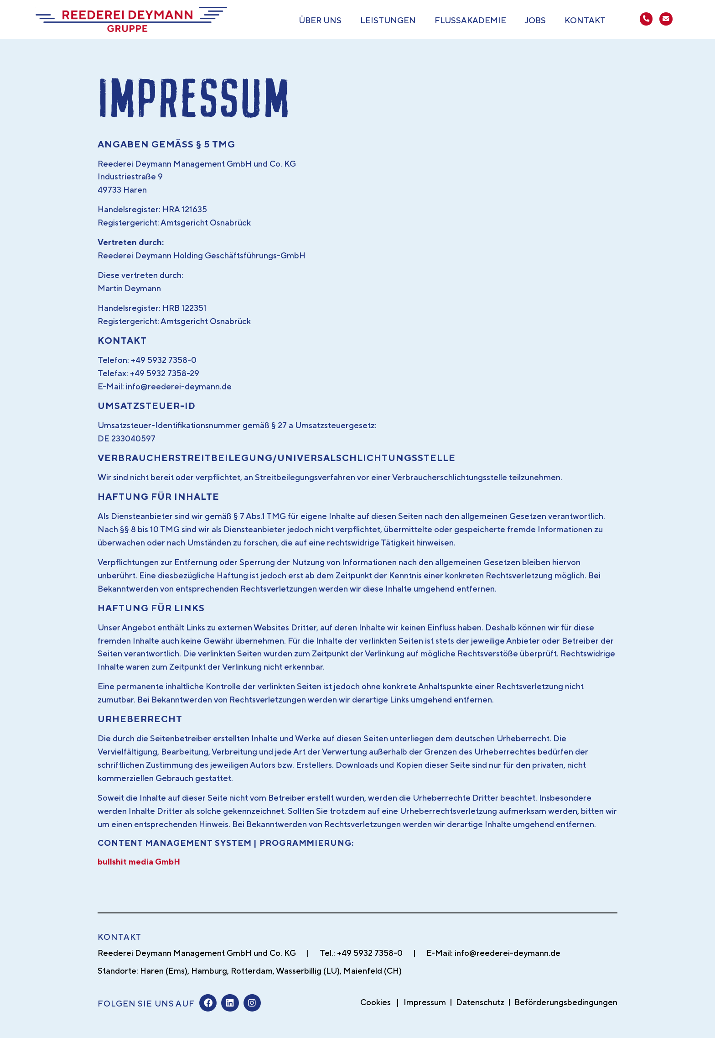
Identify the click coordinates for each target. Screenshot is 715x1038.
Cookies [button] (375, 1002)
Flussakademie (470, 20)
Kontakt (585, 20)
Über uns (320, 20)
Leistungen (388, 20)
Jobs (535, 20)
